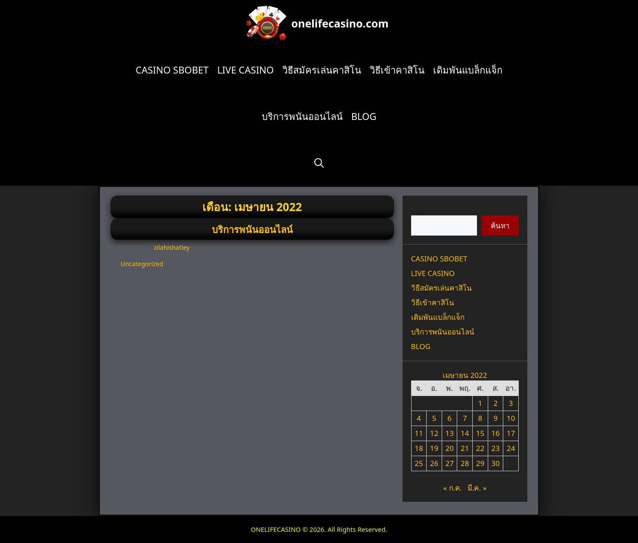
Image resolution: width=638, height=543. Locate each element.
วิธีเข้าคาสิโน (397, 69)
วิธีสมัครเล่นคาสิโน (321, 69)
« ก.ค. (452, 488)
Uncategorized (142, 264)
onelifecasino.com (340, 23)
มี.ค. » (477, 488)
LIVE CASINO (245, 69)
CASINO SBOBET (172, 69)
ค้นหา (420, 210)
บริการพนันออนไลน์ (302, 116)
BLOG (364, 116)
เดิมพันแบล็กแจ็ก (467, 69)
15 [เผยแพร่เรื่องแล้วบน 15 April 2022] (480, 433)
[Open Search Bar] (319, 162)
